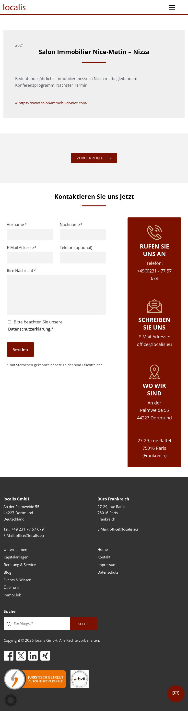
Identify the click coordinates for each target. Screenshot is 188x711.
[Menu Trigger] (172, 7)
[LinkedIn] (33, 656)
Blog (7, 572)
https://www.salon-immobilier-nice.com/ (51, 102)
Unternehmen (15, 549)
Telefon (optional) (76, 247)
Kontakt (103, 557)
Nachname (71, 224)
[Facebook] (8, 656)
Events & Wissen (17, 579)
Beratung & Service (20, 564)
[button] (11, 700)
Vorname (16, 224)
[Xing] (45, 656)
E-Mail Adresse (21, 247)
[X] (21, 656)
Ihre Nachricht (21, 270)
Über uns (11, 587)
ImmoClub (12, 594)
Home (102, 549)
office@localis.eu (30, 535)
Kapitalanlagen (16, 557)
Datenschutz (107, 572)
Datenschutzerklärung (29, 329)
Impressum (107, 564)
